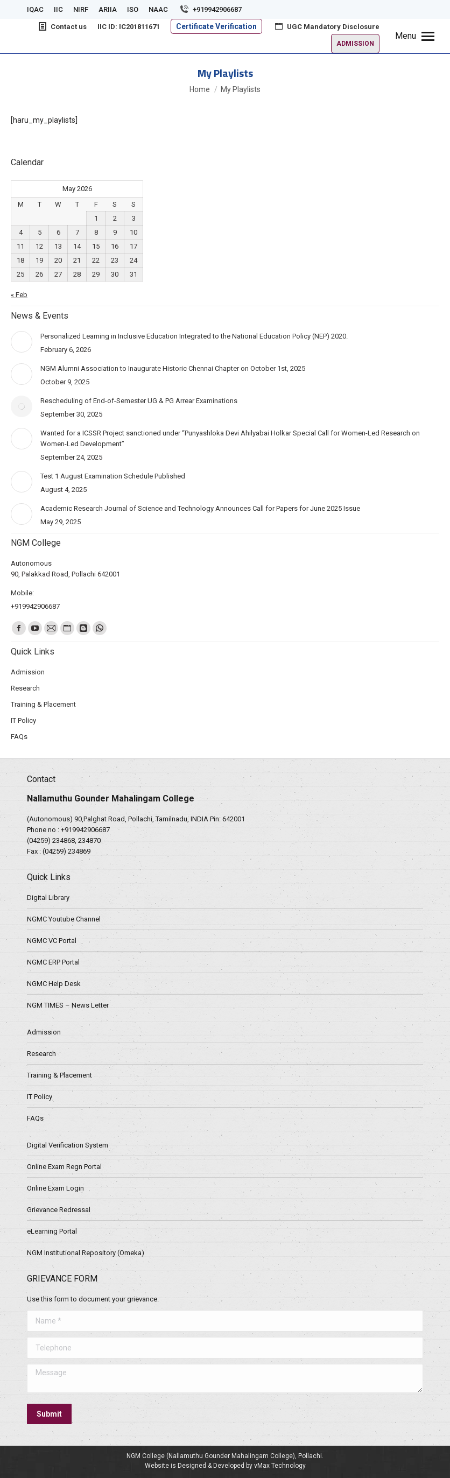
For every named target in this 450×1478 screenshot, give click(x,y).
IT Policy (39, 1097)
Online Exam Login (55, 1188)
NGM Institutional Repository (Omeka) (85, 1253)
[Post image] (21, 342)
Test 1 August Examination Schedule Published (112, 476)
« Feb (19, 295)
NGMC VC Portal (51, 941)
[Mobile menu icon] (414, 36)
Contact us (62, 26)
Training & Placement (59, 1075)
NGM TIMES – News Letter (68, 1005)
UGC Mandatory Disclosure (326, 26)
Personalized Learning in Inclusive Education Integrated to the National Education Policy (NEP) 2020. (194, 336)
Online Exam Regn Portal (64, 1167)
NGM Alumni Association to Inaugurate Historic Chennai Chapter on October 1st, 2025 (172, 368)
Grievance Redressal (58, 1210)
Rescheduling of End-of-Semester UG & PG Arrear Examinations (138, 401)
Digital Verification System (67, 1145)
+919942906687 (210, 9)
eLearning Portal (52, 1231)
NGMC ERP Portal (53, 962)
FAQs (35, 1118)
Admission (44, 1032)
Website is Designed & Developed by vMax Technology (225, 1465)
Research (41, 1054)
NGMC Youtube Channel (64, 919)
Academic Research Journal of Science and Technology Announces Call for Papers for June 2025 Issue (200, 508)
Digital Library (48, 897)
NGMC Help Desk (54, 984)
